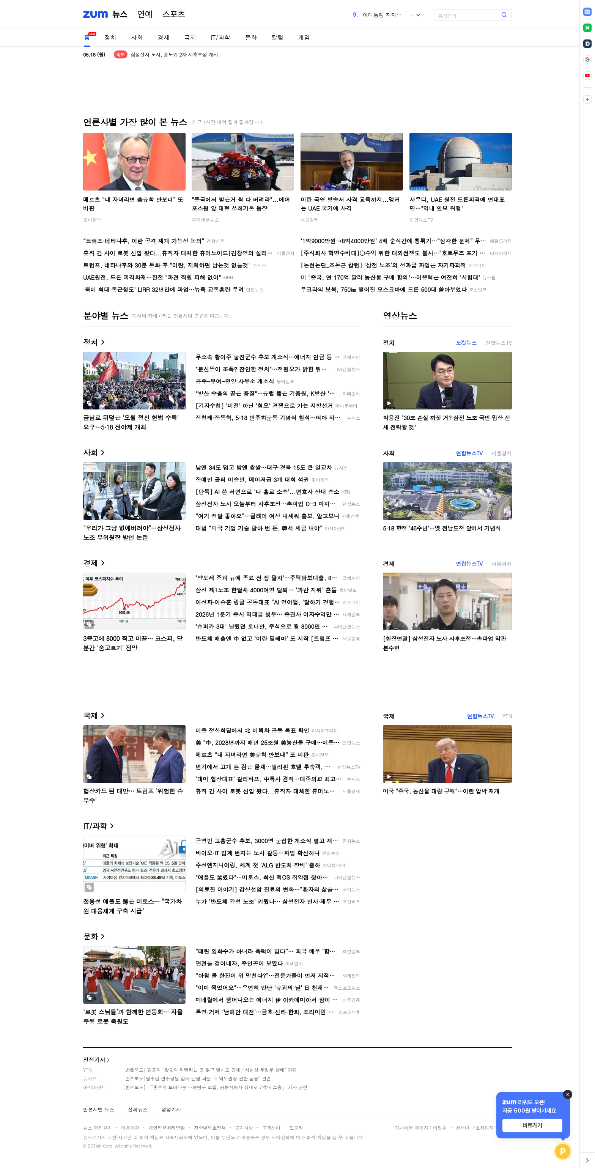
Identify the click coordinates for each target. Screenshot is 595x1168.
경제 (163, 37)
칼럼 (277, 37)
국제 (190, 37)
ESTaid (94, 1146)
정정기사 (94, 1060)
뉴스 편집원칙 (97, 1127)
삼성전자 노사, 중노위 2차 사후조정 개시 (174, 54)
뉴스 (120, 14)
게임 (304, 37)
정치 (110, 37)
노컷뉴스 (466, 342)
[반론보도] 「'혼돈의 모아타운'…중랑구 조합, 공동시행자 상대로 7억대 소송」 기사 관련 (215, 1087)
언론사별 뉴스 (98, 1109)
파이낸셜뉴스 (205, 219)
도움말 (296, 1127)
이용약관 (130, 1127)
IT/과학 (220, 37)
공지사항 (244, 1127)
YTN (507, 716)
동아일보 (92, 219)
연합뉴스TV (421, 219)
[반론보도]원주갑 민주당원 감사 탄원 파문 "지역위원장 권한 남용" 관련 (197, 1078)
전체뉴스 (138, 1109)
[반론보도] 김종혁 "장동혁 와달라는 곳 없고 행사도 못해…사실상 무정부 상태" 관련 (210, 1069)
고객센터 (271, 1127)
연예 (145, 14)
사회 (137, 37)
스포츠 (173, 14)
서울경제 (310, 219)
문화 (251, 37)
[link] (587, 12)
